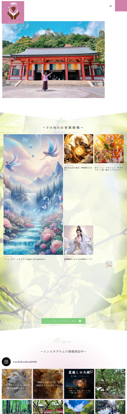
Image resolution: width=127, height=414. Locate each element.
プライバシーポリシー (57, 401)
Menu (111, 6)
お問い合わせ (72, 401)
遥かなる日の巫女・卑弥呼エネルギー (78, 156)
